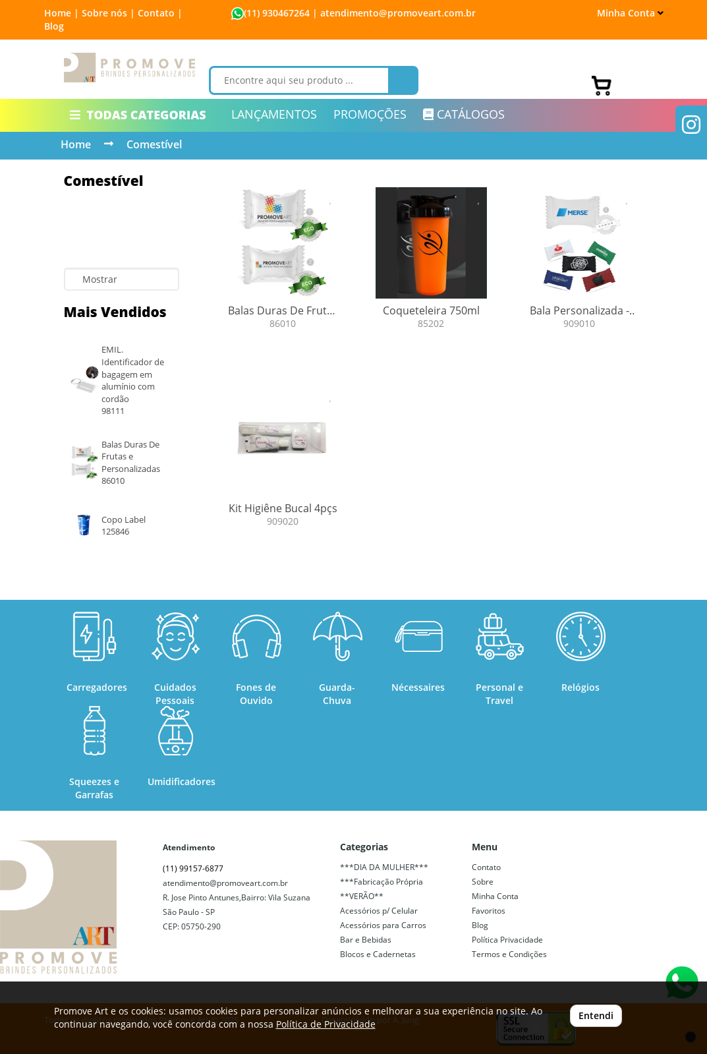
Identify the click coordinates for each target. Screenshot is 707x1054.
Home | (61, 13)
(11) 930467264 (277, 13)
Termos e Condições (509, 954)
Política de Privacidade (326, 1024)
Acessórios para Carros (383, 925)
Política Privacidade (507, 939)
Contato (486, 867)
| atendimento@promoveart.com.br (393, 13)
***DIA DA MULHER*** (384, 867)
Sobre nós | (108, 13)
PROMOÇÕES (370, 114)
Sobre (483, 881)
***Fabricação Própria (381, 881)
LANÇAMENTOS (274, 114)
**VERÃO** (361, 896)
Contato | (160, 13)
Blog (54, 26)
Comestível (154, 144)
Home (76, 144)
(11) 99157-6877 (193, 868)
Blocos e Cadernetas (378, 954)
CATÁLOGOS (464, 114)
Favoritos (488, 910)
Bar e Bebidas (365, 939)
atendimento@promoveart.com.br (225, 883)
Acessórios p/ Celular (379, 910)
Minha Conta (630, 13)
